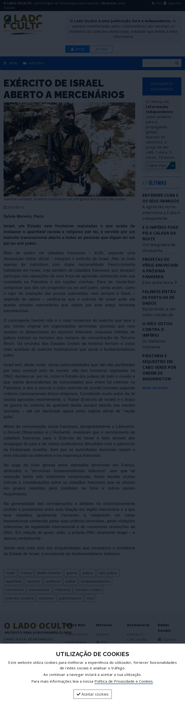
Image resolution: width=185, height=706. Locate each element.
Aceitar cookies (93, 694)
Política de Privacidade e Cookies (123, 681)
